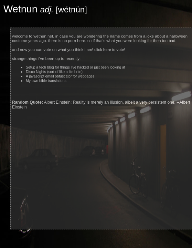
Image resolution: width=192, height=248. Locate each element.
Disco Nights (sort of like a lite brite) (54, 72)
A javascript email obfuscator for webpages (60, 76)
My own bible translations (46, 81)
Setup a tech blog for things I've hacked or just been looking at (75, 67)
